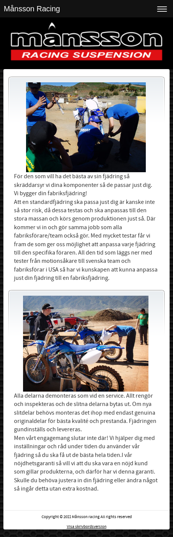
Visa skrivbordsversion (87, 526)
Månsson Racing (32, 9)
